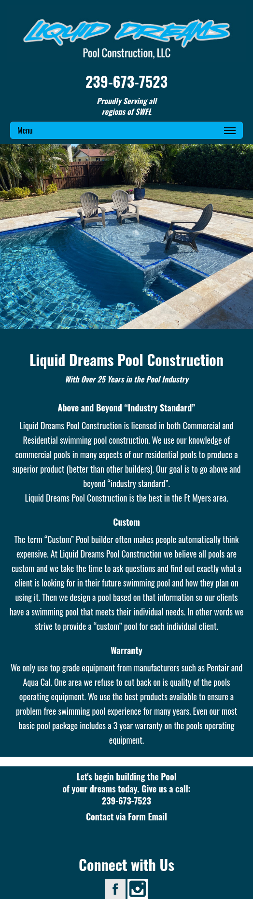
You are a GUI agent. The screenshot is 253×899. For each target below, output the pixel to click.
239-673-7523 (126, 81)
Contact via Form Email (126, 816)
